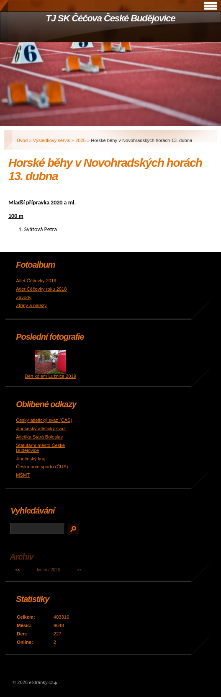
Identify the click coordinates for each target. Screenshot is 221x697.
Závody (23, 297)
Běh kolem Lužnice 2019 (50, 376)
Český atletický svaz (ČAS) (44, 420)
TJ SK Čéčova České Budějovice (110, 18)
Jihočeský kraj (30, 458)
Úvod (22, 140)
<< (17, 570)
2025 (80, 140)
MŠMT (23, 475)
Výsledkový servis (51, 140)
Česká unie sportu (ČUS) (42, 466)
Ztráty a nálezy (31, 305)
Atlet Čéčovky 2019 (36, 280)
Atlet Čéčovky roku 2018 (41, 289)
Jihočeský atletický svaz (41, 428)
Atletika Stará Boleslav (39, 436)
